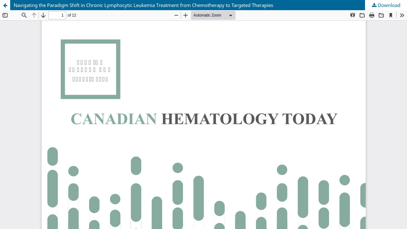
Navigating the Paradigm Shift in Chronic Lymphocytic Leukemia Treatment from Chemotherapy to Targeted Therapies (143, 5)
